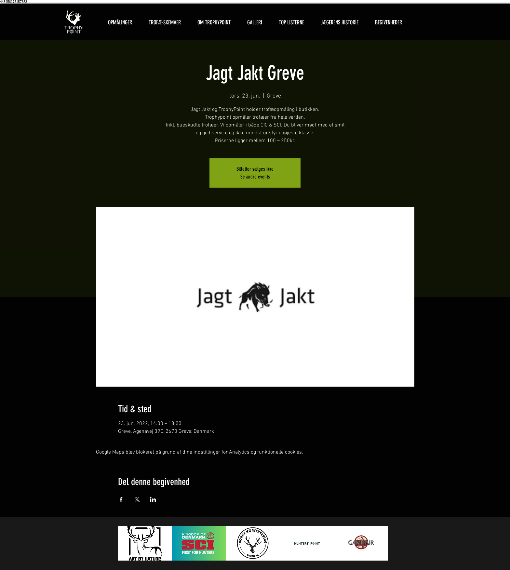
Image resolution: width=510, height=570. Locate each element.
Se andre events (255, 177)
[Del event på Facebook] (121, 499)
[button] (164, 22)
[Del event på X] (137, 499)
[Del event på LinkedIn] (153, 499)
